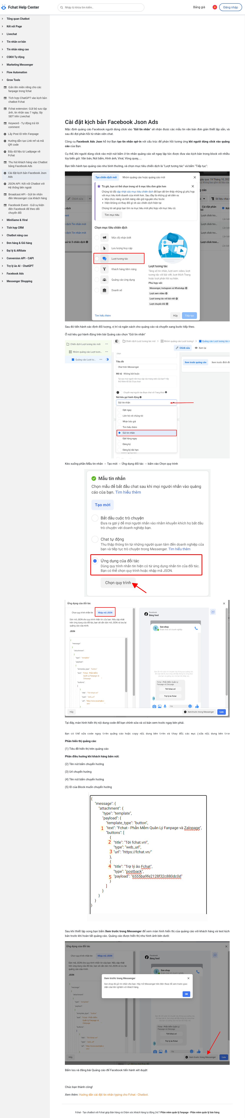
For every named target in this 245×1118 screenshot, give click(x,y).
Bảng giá (199, 7)
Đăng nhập (230, 7)
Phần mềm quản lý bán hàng (204, 1112)
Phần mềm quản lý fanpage (174, 1112)
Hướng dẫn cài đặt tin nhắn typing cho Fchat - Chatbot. (114, 1094)
